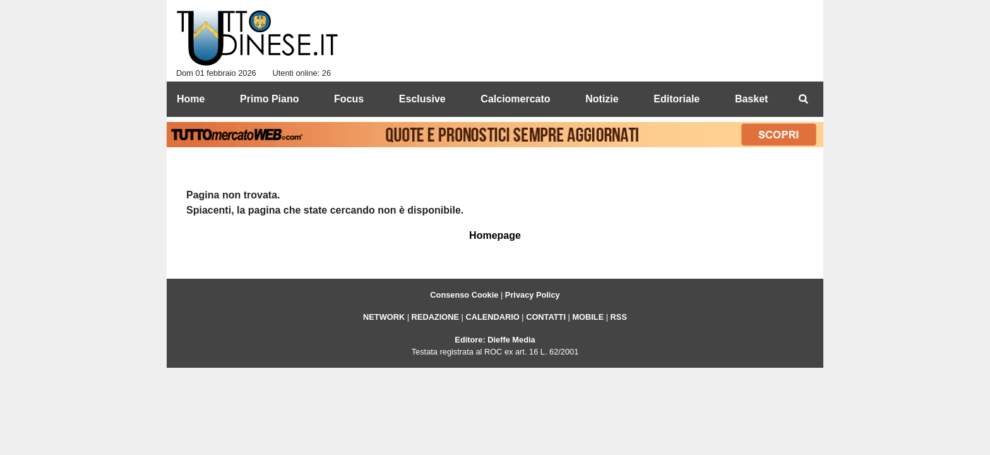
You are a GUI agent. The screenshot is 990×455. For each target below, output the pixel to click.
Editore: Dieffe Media (495, 339)
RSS (619, 317)
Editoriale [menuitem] (676, 99)
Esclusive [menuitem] (422, 99)
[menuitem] (803, 99)
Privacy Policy (532, 295)
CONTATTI (546, 317)
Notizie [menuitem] (601, 99)
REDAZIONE (435, 317)
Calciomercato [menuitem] (515, 99)
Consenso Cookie (464, 295)
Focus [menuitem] (349, 99)
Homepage (495, 235)
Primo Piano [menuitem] (269, 99)
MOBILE (588, 317)
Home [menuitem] (191, 99)
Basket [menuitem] (751, 99)
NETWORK (384, 317)
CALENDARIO (492, 317)
